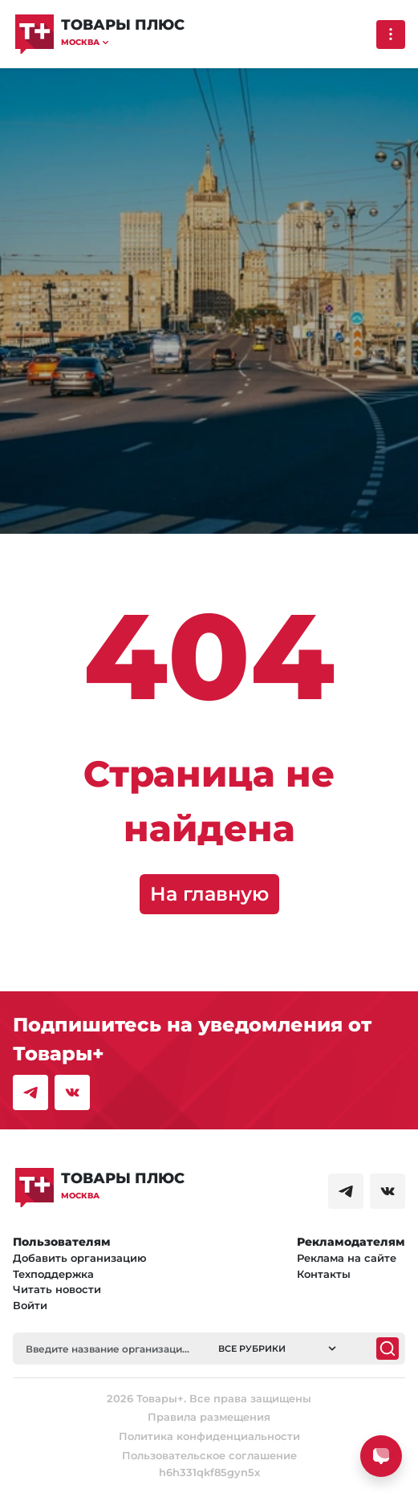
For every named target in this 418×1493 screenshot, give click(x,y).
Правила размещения (209, 1416)
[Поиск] (387, 1348)
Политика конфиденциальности (209, 1436)
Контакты (324, 1273)
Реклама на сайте (346, 1257)
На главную (209, 893)
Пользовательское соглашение (209, 1455)
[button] (123, 42)
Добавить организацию (80, 1257)
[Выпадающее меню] (390, 34)
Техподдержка (53, 1273)
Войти (30, 1305)
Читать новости (57, 1289)
